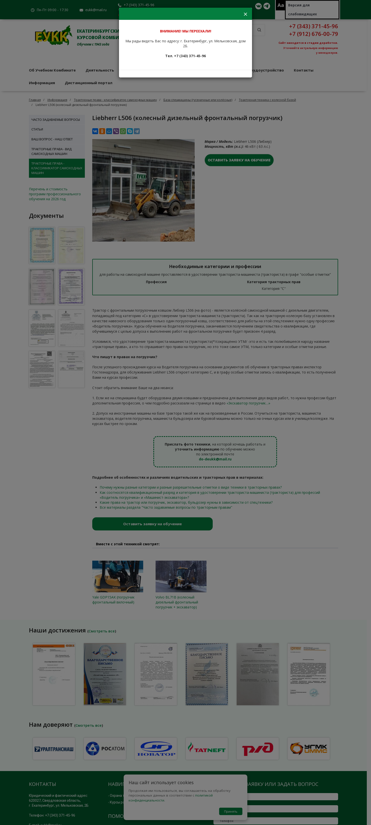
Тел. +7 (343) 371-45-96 (185, 55)
